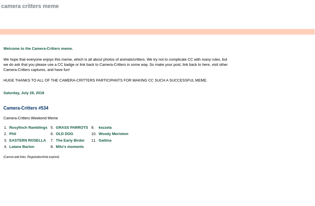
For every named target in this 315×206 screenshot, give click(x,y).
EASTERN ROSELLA (27, 140)
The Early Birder (70, 140)
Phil (12, 134)
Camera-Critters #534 (25, 108)
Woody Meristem (113, 134)
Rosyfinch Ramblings (28, 127)
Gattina (105, 140)
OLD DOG (64, 134)
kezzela (105, 127)
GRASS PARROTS (72, 127)
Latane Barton (21, 146)
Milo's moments (70, 146)
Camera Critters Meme (30, 6)
